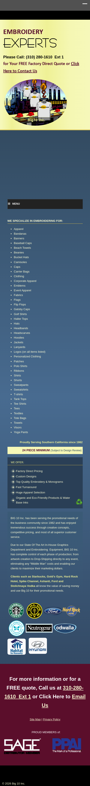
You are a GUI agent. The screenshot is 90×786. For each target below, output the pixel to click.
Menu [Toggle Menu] (14, 203)
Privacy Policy (51, 719)
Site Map (35, 719)
